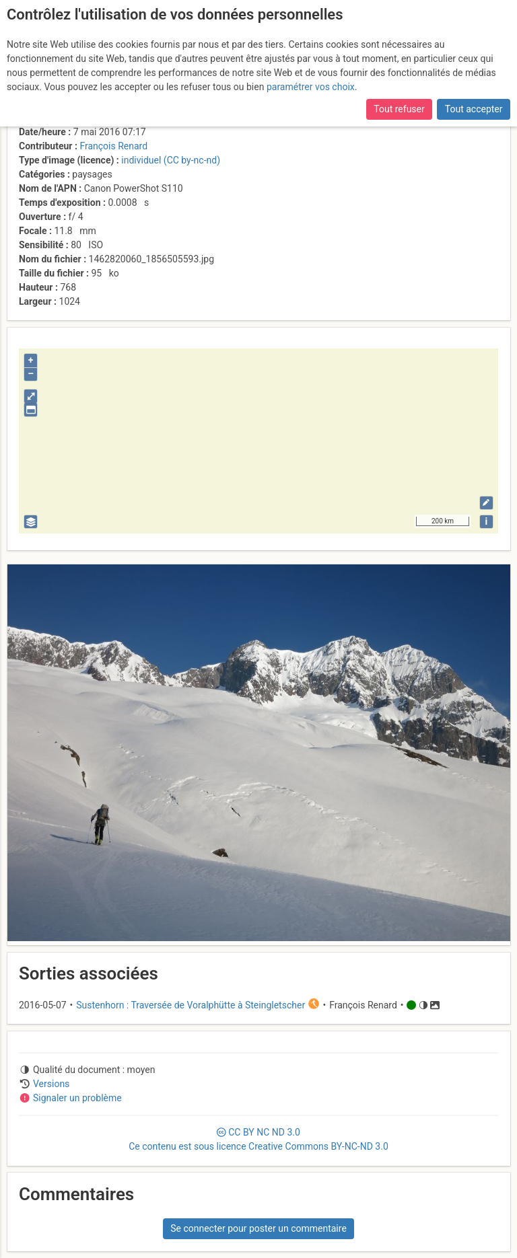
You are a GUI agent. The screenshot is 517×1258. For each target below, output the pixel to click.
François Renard (113, 146)
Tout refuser (399, 109)
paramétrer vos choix (311, 86)
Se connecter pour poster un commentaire (258, 1228)
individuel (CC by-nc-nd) (170, 160)
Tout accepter (474, 109)
